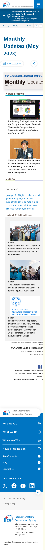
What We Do (9, 432)
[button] (12, 63)
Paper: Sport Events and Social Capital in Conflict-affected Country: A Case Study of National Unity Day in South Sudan (24, 248)
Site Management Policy (13, 498)
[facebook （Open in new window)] (14, 485)
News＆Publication (14, 448)
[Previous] (36, 25)
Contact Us (8, 468)
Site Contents (9, 456)
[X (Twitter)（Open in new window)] (5, 486)
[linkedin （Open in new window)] (32, 485)
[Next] (41, 25)
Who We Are (9, 423)
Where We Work (12, 440)
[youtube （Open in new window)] (23, 486)
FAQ (4, 462)
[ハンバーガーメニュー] (38, 3)
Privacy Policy (8, 503)
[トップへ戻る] (38, 492)
